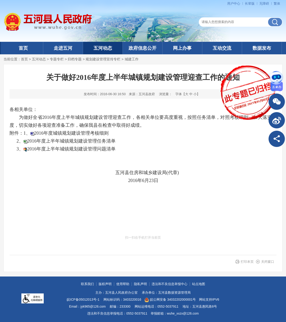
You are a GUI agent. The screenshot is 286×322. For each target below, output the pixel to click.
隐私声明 (140, 284)
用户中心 (233, 3)
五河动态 (102, 48)
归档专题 (75, 59)
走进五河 (63, 48)
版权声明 (105, 284)
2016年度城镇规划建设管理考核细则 (71, 133)
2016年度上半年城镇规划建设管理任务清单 (71, 140)
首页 (23, 48)
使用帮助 (122, 284)
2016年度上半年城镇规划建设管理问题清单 (71, 148)
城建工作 (132, 59)
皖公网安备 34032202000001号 (170, 300)
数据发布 (262, 48)
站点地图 (198, 284)
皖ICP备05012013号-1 (83, 299)
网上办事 (182, 48)
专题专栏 (57, 59)
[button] (250, 3)
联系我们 (87, 284)
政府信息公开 (142, 48)
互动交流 (222, 48)
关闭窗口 (267, 261)
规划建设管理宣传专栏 (103, 59)
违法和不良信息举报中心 (169, 284)
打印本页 (247, 261)
